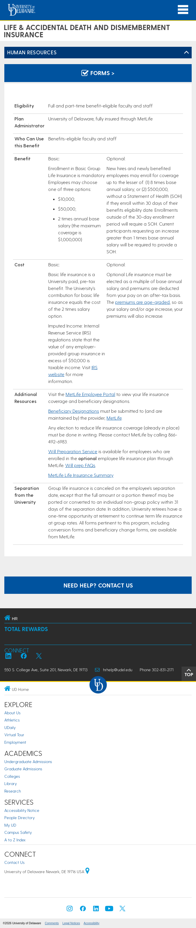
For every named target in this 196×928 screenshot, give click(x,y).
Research (12, 790)
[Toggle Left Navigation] (186, 52)
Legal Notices (71, 923)
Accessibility (91, 923)
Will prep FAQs (80, 465)
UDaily (10, 727)
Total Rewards (26, 629)
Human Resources (32, 52)
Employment (15, 742)
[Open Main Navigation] (183, 9)
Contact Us (14, 862)
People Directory (19, 817)
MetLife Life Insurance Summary (80, 475)
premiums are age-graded (142, 302)
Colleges (12, 776)
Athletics (12, 719)
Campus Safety (18, 832)
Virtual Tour (14, 734)
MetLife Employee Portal (90, 394)
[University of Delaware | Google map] (87, 871)
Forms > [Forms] (98, 72)
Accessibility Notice (21, 810)
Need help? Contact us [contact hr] (98, 585)
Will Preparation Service (72, 451)
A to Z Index (15, 839)
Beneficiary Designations (73, 411)
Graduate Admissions (23, 768)
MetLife (114, 418)
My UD (10, 825)
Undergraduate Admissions (28, 761)
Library (10, 783)
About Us (12, 712)
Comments (52, 923)
